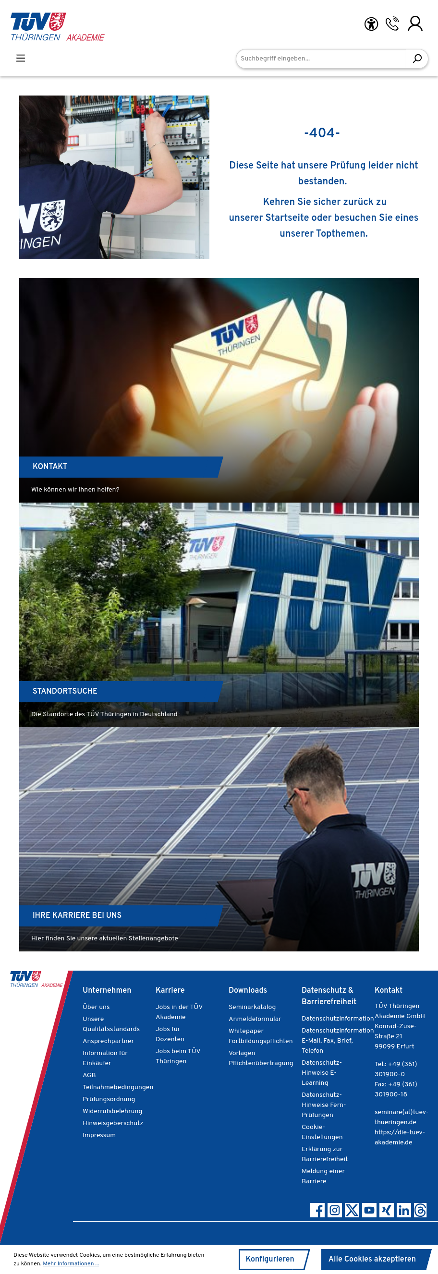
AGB (90, 1075)
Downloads (249, 990)
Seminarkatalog (252, 1007)
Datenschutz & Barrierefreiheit (329, 996)
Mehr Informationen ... (71, 1264)
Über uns (96, 1007)
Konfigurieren (266, 1259)
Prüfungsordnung (108, 1099)
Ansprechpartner (108, 1041)
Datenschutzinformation (337, 1018)
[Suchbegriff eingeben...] (321, 59)
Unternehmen (107, 990)
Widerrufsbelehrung (112, 1111)
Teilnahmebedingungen (117, 1087)
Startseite (298, 218)
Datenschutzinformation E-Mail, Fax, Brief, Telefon (337, 1041)
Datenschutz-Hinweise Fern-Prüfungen (324, 1105)
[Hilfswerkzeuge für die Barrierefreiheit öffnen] (371, 24)
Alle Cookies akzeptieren (370, 1259)
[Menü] (21, 58)
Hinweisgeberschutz (113, 1123)
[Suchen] (417, 59)
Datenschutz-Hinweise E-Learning (321, 1073)
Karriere (170, 990)
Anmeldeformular (254, 1019)
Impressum (99, 1135)
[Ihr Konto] (415, 23)
